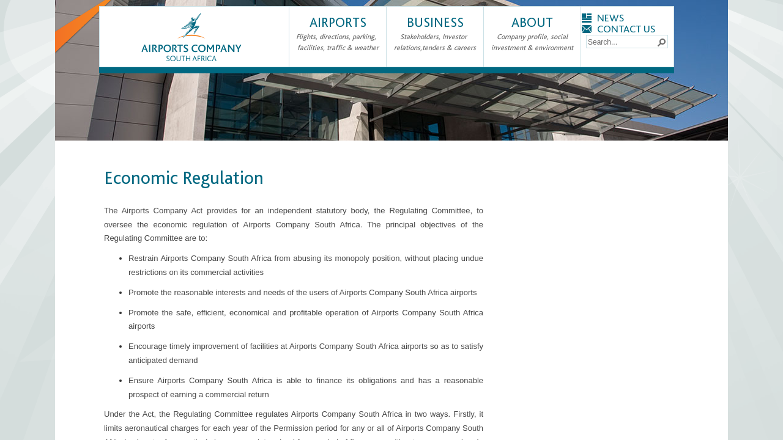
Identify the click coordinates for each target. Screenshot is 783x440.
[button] (661, 41)
